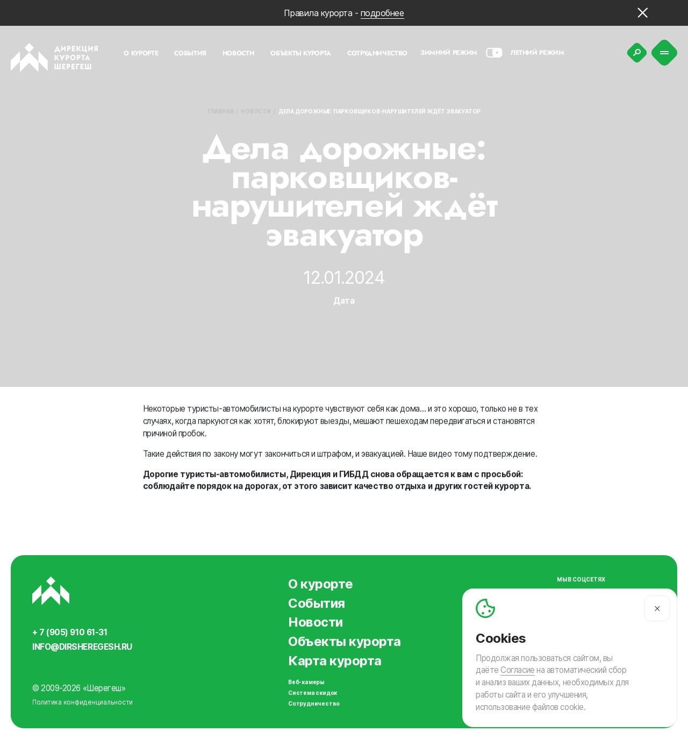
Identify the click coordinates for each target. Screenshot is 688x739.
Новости (256, 111)
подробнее (382, 13)
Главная (220, 111)
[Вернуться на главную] (54, 57)
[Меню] (664, 53)
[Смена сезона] (494, 53)
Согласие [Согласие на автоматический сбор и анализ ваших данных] (517, 670)
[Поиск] (637, 52)
